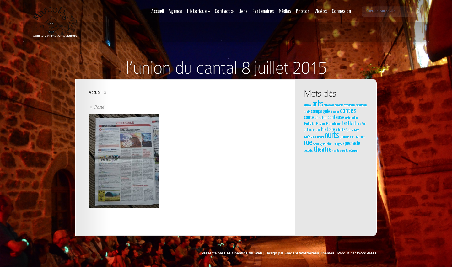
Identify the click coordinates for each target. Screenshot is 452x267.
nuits (332, 135)
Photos (303, 11)
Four (363, 123)
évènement (353, 150)
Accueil (157, 11)
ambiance (307, 105)
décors (328, 123)
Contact (224, 11)
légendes (349, 129)
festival (349, 123)
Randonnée (360, 137)
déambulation (309, 123)
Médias (285, 11)
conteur (311, 117)
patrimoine (344, 137)
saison (316, 144)
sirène (329, 144)
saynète (323, 144)
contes (348, 111)
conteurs (322, 118)
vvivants (344, 150)
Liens (243, 11)
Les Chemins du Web (243, 253)
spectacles (308, 150)
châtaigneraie (361, 105)
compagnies (321, 111)
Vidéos (321, 11)
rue (308, 143)
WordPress (367, 253)
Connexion (341, 11)
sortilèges (337, 144)
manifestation (310, 137)
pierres (352, 137)
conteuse (335, 117)
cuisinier (348, 118)
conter (336, 112)
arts (317, 104)
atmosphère (329, 105)
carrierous (339, 105)
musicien (320, 137)
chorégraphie (349, 105)
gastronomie (309, 129)
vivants (335, 150)
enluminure (336, 123)
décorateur (320, 123)
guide (318, 129)
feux (359, 123)
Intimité (341, 129)
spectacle (351, 143)
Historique (198, 11)
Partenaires (263, 11)
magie (356, 129)
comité (307, 112)
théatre (322, 150)
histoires (329, 129)
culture (355, 118)
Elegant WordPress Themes (310, 253)
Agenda (175, 11)
